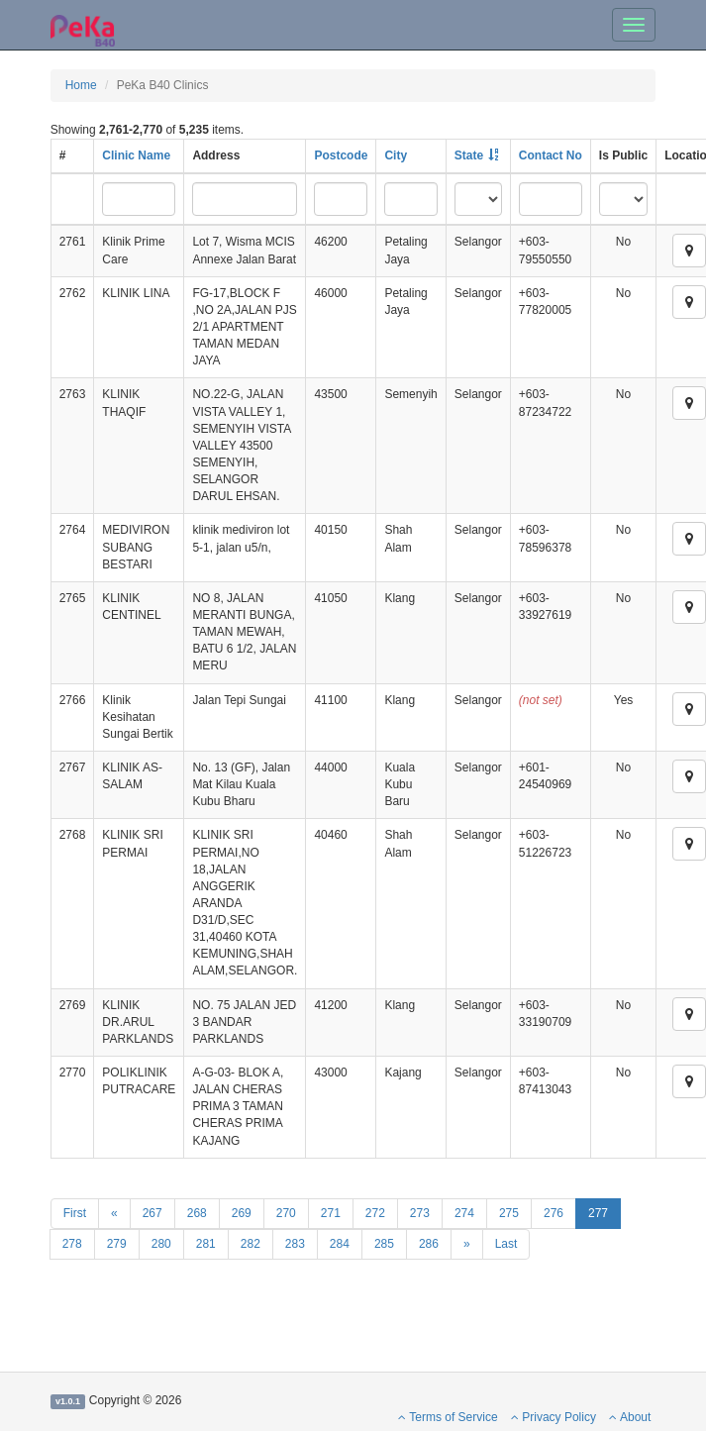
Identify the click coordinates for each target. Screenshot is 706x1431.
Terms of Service (447, 1417)
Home (81, 85)
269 (242, 1213)
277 (598, 1213)
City (395, 155)
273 (420, 1213)
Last (506, 1244)
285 (384, 1244)
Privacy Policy (553, 1417)
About (630, 1417)
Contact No (550, 155)
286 (429, 1244)
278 (72, 1244)
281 (206, 1244)
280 (161, 1244)
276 (553, 1213)
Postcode (340, 155)
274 (464, 1213)
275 (509, 1213)
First (74, 1213)
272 (375, 1213)
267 (152, 1213)
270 (286, 1213)
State (468, 155)
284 (340, 1244)
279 (117, 1244)
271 (331, 1213)
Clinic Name (136, 155)
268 (197, 1213)
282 (250, 1244)
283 (295, 1244)
